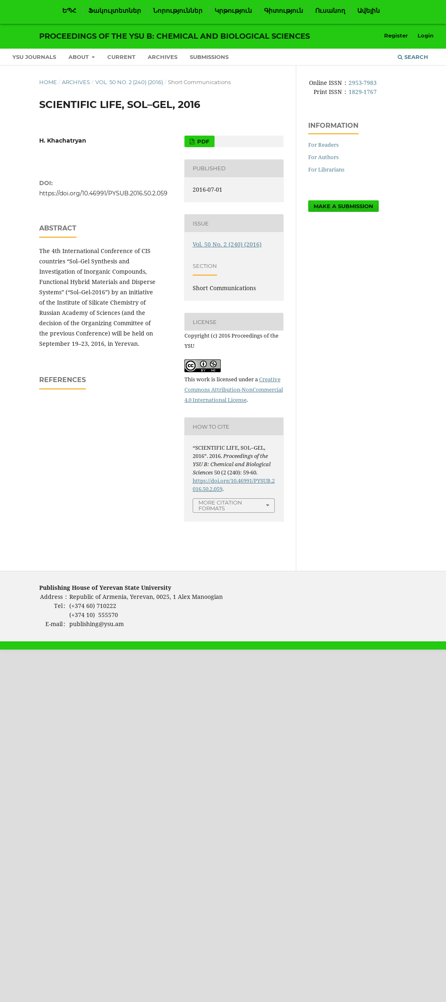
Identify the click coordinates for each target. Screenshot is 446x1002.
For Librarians (326, 169)
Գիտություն (283, 10)
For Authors (323, 157)
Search (413, 57)
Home (48, 82)
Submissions (209, 57)
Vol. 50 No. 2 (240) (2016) (129, 82)
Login (426, 35)
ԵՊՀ (69, 10)
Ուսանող (330, 10)
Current (121, 57)
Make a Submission (343, 206)
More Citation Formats (220, 505)
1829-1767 (363, 92)
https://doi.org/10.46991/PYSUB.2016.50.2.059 (103, 193)
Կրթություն (233, 10)
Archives (162, 57)
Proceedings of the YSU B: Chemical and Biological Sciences (174, 36)
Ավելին (368, 10)
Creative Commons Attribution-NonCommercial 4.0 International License (233, 389)
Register (396, 35)
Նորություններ (178, 10)
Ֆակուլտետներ (114, 10)
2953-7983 (363, 83)
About (79, 57)
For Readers (323, 144)
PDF (202, 141)
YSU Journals (34, 57)
